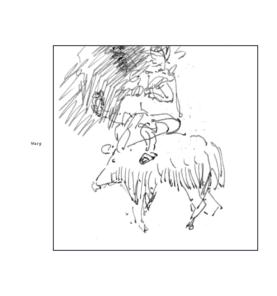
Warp (36, 143)
